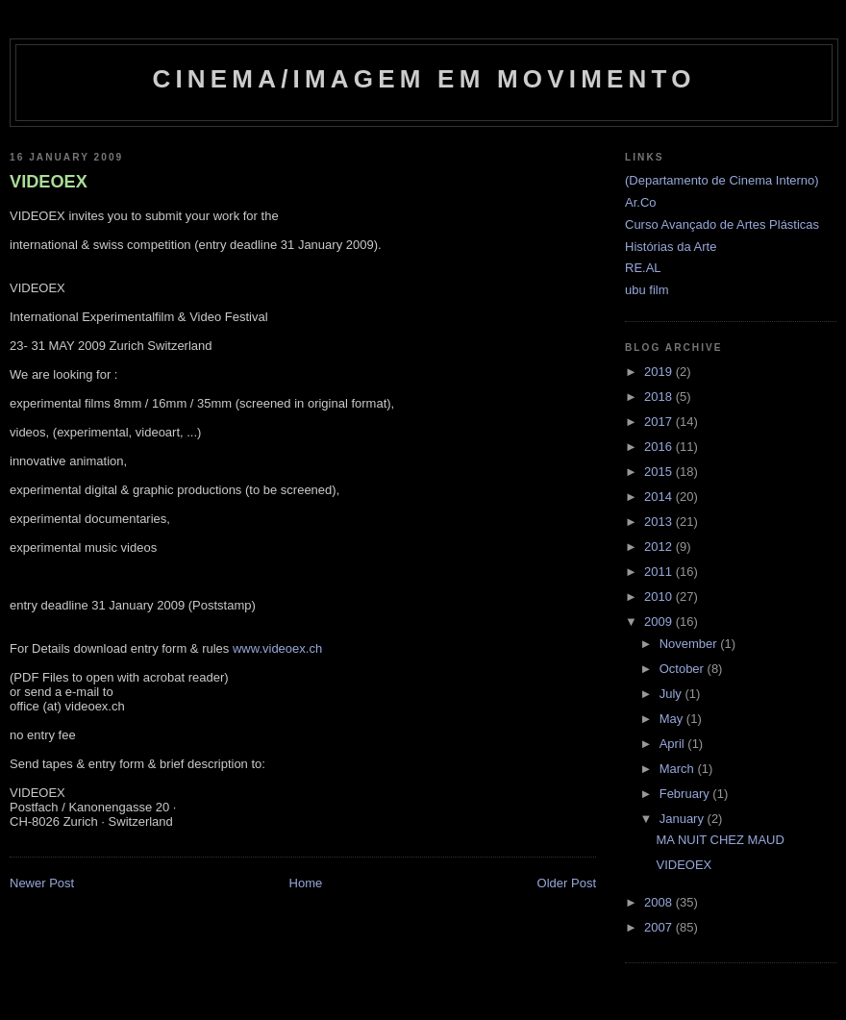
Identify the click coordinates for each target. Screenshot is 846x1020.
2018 (660, 396)
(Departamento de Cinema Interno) (722, 180)
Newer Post (42, 883)
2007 (660, 927)
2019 (660, 371)
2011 (660, 571)
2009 (660, 621)
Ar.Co (641, 202)
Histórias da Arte (670, 246)
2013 (660, 521)
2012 (660, 546)
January (683, 818)
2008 (660, 902)
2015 (660, 471)
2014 (660, 496)
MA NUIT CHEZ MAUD (720, 840)
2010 (660, 596)
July (672, 693)
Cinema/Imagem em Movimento (423, 78)
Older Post (566, 883)
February (686, 793)
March (678, 768)
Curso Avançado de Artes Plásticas (722, 224)
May (672, 718)
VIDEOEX (48, 181)
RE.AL (643, 268)
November (690, 643)
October (683, 668)
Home (306, 883)
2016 (660, 446)
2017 (660, 421)
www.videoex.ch (277, 648)
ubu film (647, 290)
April (673, 743)
